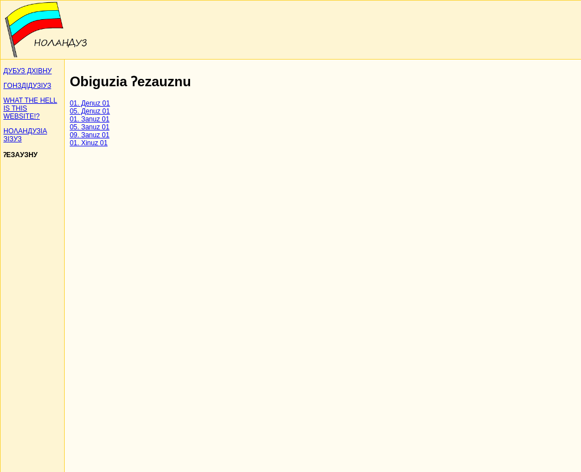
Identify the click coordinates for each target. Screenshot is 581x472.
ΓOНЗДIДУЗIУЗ (27, 86)
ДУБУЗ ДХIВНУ (27, 71)
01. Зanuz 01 (90, 119)
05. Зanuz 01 (90, 127)
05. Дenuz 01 (90, 111)
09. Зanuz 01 (90, 135)
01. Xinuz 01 (89, 143)
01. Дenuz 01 (90, 103)
